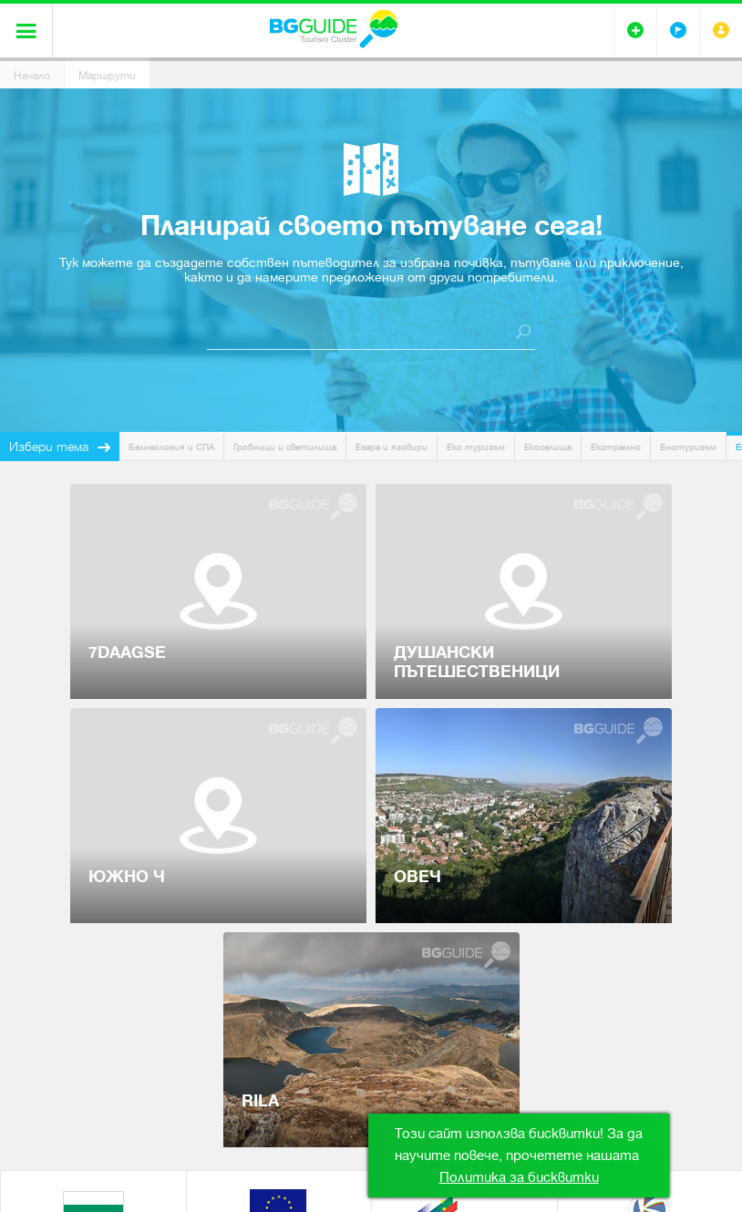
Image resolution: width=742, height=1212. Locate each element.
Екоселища (548, 447)
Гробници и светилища (284, 447)
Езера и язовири (392, 447)
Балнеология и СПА (171, 447)
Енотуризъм (688, 447)
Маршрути (107, 75)
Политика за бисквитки (519, 1177)
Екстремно (616, 447)
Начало (32, 75)
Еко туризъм (476, 447)
